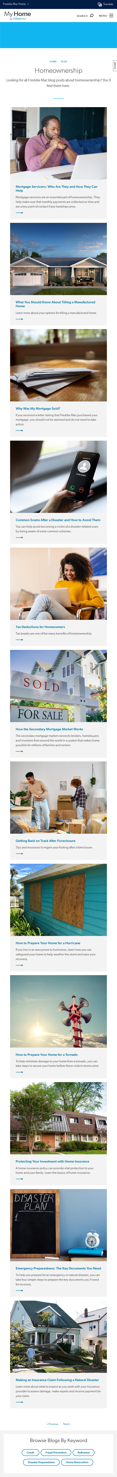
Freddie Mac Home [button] (16, 4)
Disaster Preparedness (41, 1462)
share (115, 65)
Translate (108, 4)
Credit (30, 1452)
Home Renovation (77, 1462)
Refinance (84, 1452)
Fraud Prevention (55, 1452)
